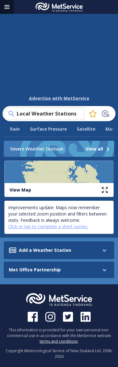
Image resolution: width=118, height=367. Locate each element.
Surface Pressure (48, 129)
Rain (15, 129)
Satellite (86, 129)
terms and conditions (59, 341)
